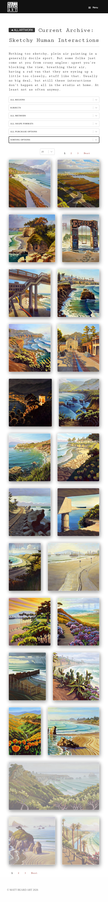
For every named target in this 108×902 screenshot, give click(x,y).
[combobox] (44, 152)
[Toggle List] (51, 152)
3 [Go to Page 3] (78, 153)
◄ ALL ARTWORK (21, 30)
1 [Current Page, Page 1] (64, 153)
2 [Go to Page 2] (71, 153)
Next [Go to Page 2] (87, 153)
